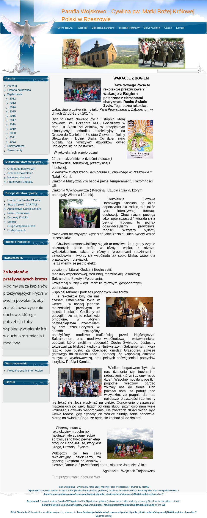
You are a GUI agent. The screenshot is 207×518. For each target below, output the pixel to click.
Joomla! (145, 487)
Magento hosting (103, 516)
